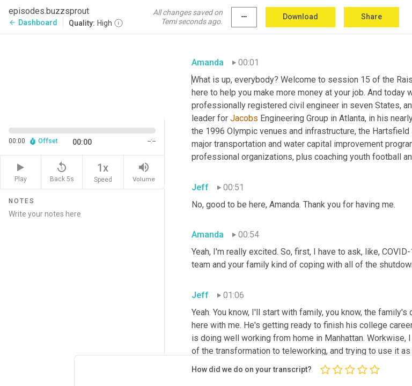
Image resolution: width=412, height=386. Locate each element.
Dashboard (33, 22)
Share (371, 16)
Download (300, 16)
